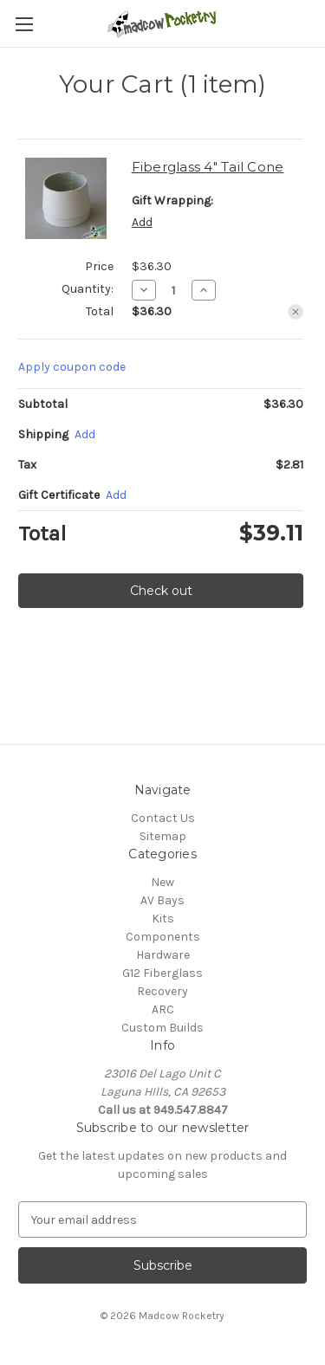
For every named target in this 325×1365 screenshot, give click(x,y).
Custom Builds (162, 1027)
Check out (161, 590)
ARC (163, 1009)
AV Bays (162, 900)
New (162, 882)
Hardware (163, 955)
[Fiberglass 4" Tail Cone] (174, 290)
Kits (163, 918)
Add (142, 222)
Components (163, 936)
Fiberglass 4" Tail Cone (208, 166)
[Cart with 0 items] (315, 22)
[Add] (85, 434)
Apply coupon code (72, 366)
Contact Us (163, 818)
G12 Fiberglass (162, 973)
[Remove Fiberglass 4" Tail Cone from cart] (295, 312)
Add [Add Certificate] (116, 495)
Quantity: (88, 288)
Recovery (162, 991)
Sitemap (163, 836)
